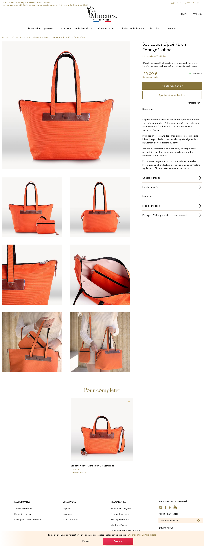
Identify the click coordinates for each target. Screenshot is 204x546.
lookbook (67, 515)
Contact (177, 3)
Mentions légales (119, 526)
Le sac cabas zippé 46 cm (37, 38)
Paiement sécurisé (120, 515)
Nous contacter (69, 520)
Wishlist (190, 3)
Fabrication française (121, 509)
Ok (199, 521)
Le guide (66, 509)
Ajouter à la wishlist (170, 95)
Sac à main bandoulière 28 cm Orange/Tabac (92, 466)
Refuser (86, 541)
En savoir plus (134, 535)
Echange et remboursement (28, 520)
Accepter (118, 541)
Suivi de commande (23, 509)
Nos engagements (120, 520)
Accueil (5, 38)
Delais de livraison (22, 515)
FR (198, 3)
